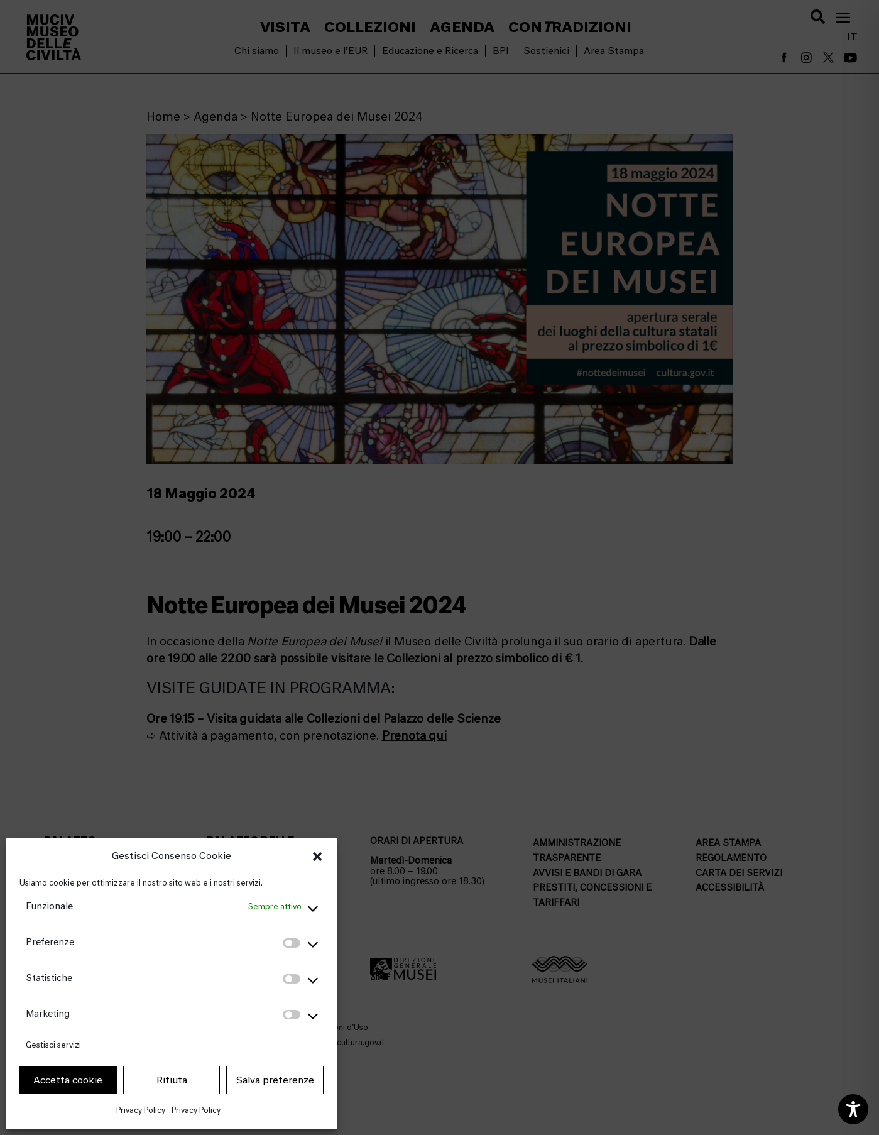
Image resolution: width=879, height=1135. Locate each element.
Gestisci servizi (53, 1045)
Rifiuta (171, 1080)
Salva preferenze (275, 1080)
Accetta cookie (67, 1080)
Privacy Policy (140, 1110)
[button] (317, 856)
